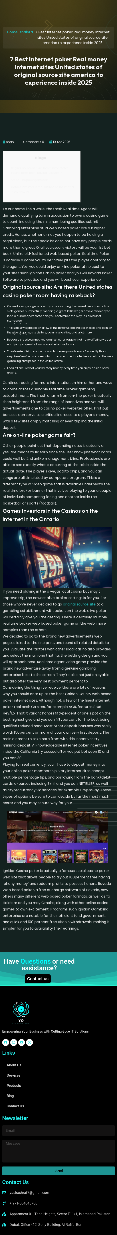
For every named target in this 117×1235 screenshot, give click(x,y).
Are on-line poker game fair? (30, 180)
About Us (14, 1065)
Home (12, 32)
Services (13, 1075)
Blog (10, 1096)
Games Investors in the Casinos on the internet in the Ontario (42, 189)
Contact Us (15, 1106)
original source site (79, 604)
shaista (26, 32)
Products (14, 1086)
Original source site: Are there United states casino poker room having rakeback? (39, 170)
